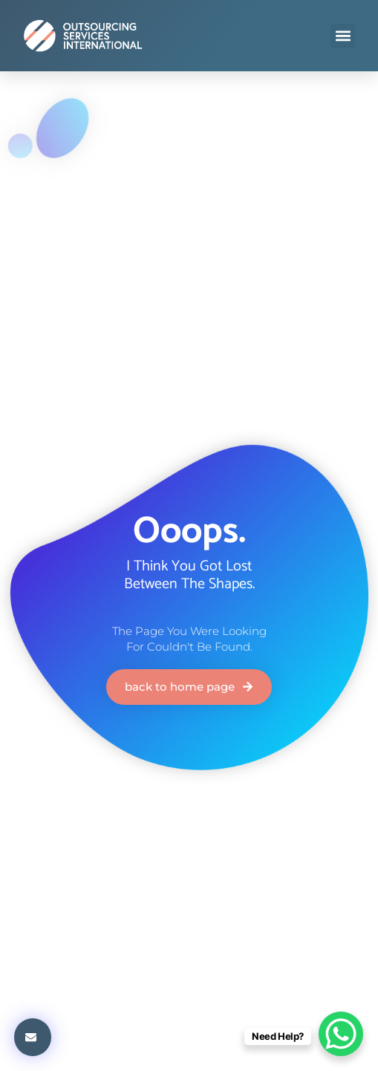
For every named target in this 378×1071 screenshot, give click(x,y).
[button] (342, 36)
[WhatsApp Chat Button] (341, 1034)
